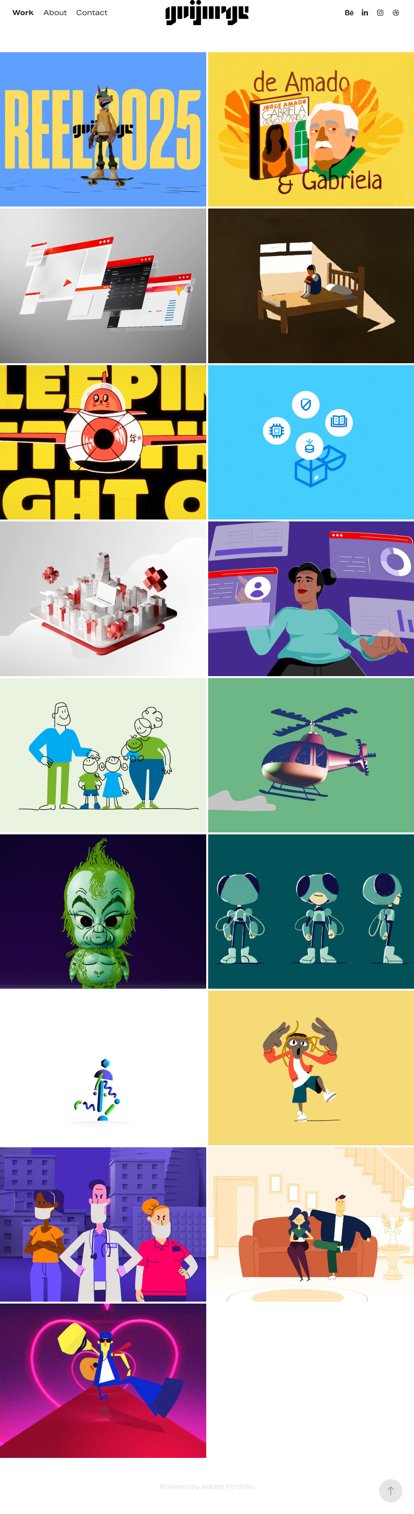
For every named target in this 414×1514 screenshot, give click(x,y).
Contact (92, 12)
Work (23, 12)
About (55, 12)
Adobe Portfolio (227, 1487)
